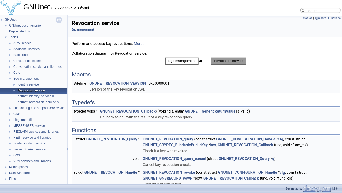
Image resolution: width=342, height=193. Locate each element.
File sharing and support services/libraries (42, 108)
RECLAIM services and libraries (36, 131)
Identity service (28, 84)
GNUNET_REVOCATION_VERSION (117, 83)
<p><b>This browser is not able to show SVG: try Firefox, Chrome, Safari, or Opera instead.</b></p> (205, 61)
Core (16, 73)
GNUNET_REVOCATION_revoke (169, 172)
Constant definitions (27, 61)
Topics (13, 37)
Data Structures (20, 173)
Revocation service (31, 90)
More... (139, 44)
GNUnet (10, 19)
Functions (334, 18)
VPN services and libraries (32, 161)
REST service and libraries (32, 137)
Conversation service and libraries (37, 67)
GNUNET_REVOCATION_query (168, 139)
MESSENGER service (29, 126)
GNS (16, 114)
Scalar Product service (29, 143)
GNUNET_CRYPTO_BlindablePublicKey (175, 145)
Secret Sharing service (29, 149)
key (213, 145)
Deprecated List (20, 31)
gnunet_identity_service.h (36, 96)
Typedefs (320, 18)
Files (12, 179)
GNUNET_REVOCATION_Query (111, 139)
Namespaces (18, 167)
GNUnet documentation (25, 25)
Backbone (20, 55)
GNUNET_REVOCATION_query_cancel (174, 159)
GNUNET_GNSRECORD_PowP (167, 178)
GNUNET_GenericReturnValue (210, 111)
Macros (307, 18)
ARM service (22, 43)
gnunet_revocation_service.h (38, 102)
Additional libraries (26, 49)
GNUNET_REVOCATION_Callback (127, 111)
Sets (16, 155)
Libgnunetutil (22, 120)
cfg (280, 139)
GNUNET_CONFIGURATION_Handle (245, 139)
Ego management (26, 78)
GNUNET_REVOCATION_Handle (110, 172)
